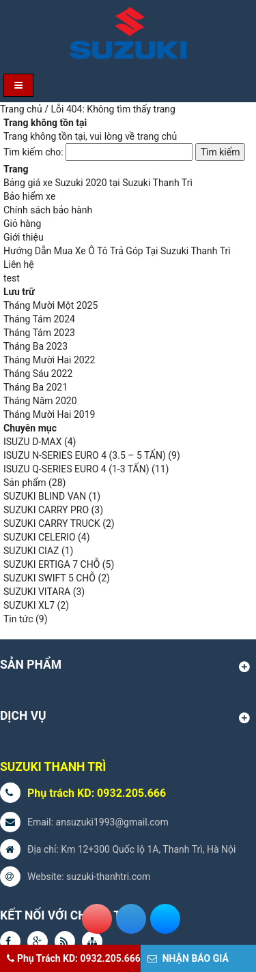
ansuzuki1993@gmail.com (112, 822)
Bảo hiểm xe (29, 196)
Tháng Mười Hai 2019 (49, 414)
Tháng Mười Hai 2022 (49, 359)
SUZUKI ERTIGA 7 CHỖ (51, 564)
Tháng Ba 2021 (35, 387)
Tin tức (18, 618)
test (11, 278)
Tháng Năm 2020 (40, 400)
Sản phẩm (24, 482)
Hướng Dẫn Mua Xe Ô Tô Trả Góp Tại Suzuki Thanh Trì (117, 250)
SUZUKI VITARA (36, 591)
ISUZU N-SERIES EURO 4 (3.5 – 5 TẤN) (84, 455)
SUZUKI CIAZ (31, 550)
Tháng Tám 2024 (39, 319)
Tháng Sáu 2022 (37, 373)
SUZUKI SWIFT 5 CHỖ (49, 578)
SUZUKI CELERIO (39, 537)
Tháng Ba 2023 (35, 346)
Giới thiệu (23, 237)
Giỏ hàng (22, 223)
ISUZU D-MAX (32, 441)
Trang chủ (21, 109)
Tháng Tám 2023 (39, 332)
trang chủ (157, 136)
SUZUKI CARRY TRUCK (51, 523)
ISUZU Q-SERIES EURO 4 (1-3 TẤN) (76, 469)
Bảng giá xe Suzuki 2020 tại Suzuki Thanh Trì (98, 182)
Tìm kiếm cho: (33, 152)
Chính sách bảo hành (47, 209)
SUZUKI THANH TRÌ (53, 767)
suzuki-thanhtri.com (108, 876)
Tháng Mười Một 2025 (50, 305)
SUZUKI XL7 (29, 605)
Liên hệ (18, 264)
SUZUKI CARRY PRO (46, 509)
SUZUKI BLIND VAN (44, 496)
